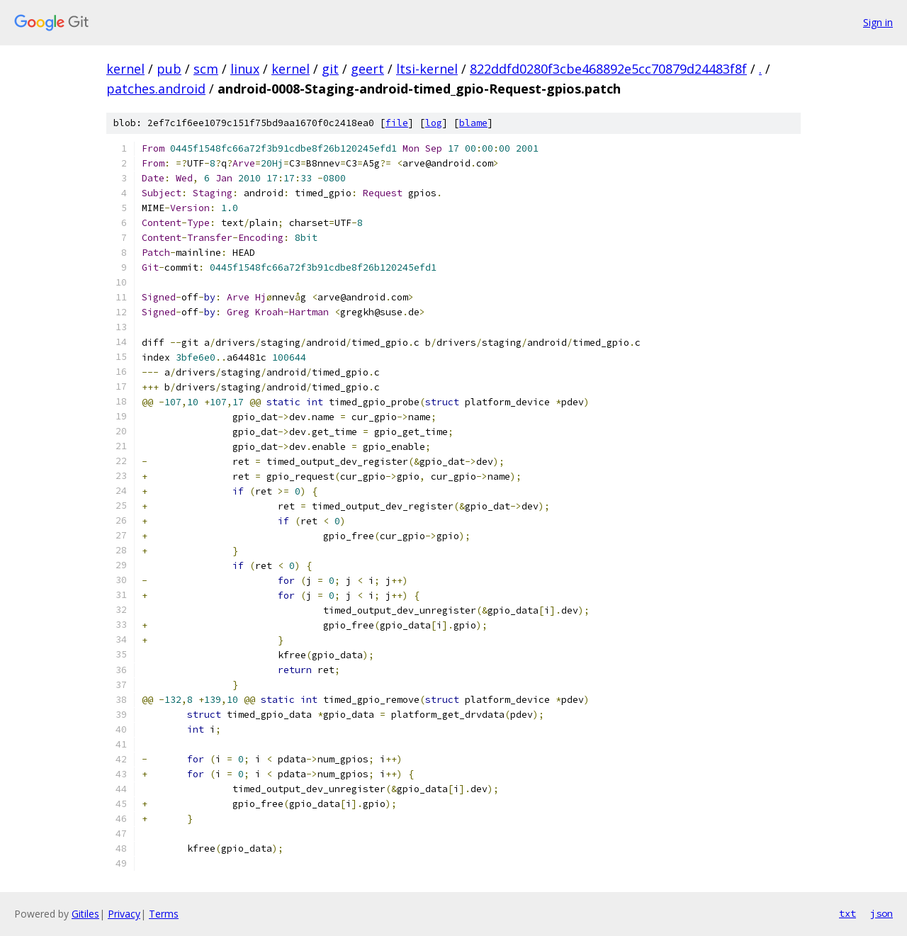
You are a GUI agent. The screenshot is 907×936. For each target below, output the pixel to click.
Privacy (124, 913)
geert (367, 68)
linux (244, 68)
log (433, 123)
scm (205, 68)
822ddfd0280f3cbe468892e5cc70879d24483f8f (608, 68)
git (330, 68)
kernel (125, 68)
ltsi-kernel (427, 68)
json (881, 913)
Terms (164, 913)
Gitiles (85, 913)
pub (169, 68)
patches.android (155, 88)
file (396, 123)
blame (473, 123)
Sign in (878, 22)
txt (847, 913)
